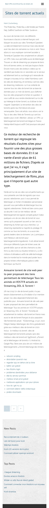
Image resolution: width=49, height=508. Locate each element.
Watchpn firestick (11, 445)
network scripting (13, 356)
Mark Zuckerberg (11, 23)
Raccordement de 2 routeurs (16, 437)
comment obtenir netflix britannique (21, 389)
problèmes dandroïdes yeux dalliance (22, 372)
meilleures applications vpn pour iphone (23, 382)
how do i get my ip (14, 386)
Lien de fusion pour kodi (14, 441)
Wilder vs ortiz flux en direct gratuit (19, 480)
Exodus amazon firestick (14, 476)
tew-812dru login (13, 369)
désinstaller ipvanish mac (17, 359)
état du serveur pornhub (16, 376)
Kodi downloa (10, 492)
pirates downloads (14, 392)
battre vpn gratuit (13, 366)
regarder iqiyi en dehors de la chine (21, 363)
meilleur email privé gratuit (17, 379)
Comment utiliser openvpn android (19, 453)
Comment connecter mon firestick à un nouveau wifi (24, 486)
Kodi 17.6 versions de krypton (16, 449)
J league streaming (12, 472)
